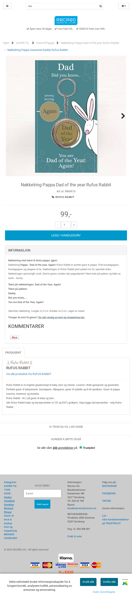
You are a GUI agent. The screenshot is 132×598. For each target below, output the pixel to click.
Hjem (6, 43)
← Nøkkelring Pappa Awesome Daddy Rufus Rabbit (36, 50)
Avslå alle (88, 581)
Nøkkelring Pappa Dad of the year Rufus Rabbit (90, 43)
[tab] (66, 270)
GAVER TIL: (23, 43)
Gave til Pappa (45, 43)
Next (121, 116)
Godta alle (109, 581)
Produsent (13, 372)
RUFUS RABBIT (64, 217)
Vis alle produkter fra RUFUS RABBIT (28, 394)
